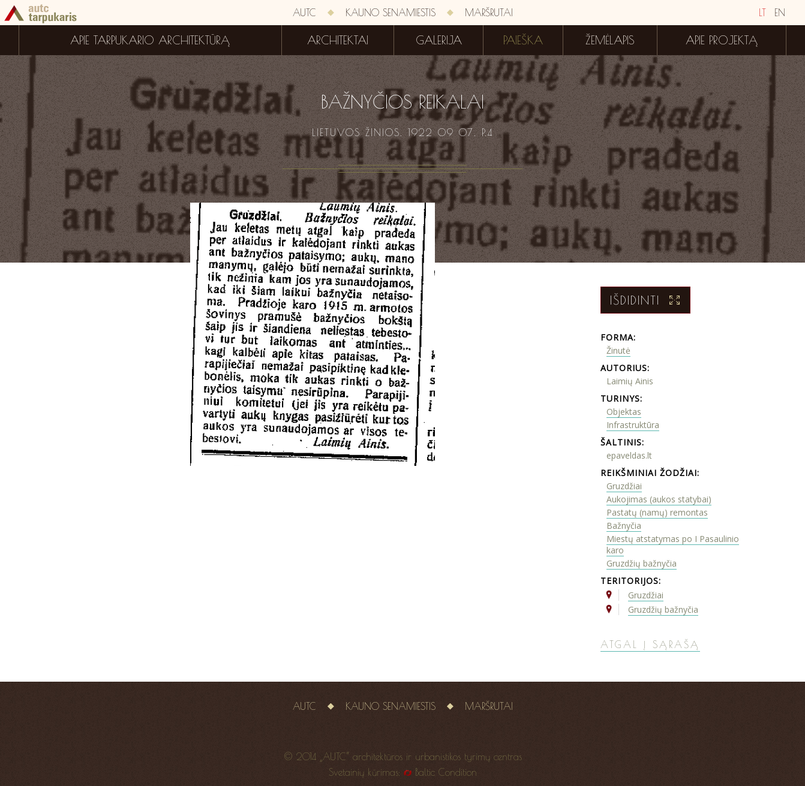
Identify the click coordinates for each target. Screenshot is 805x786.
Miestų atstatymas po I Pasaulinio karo (672, 544)
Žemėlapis (610, 40)
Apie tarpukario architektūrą (150, 40)
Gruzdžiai (624, 486)
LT (762, 12)
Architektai (337, 40)
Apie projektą (722, 40)
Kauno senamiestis (390, 12)
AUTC (304, 12)
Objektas (623, 411)
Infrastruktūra (632, 424)
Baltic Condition (446, 772)
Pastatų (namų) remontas (657, 512)
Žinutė (618, 350)
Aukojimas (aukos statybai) (658, 499)
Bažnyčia (623, 525)
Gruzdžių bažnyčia (641, 563)
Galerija (439, 40)
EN (779, 12)
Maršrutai (489, 12)
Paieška (523, 40)
